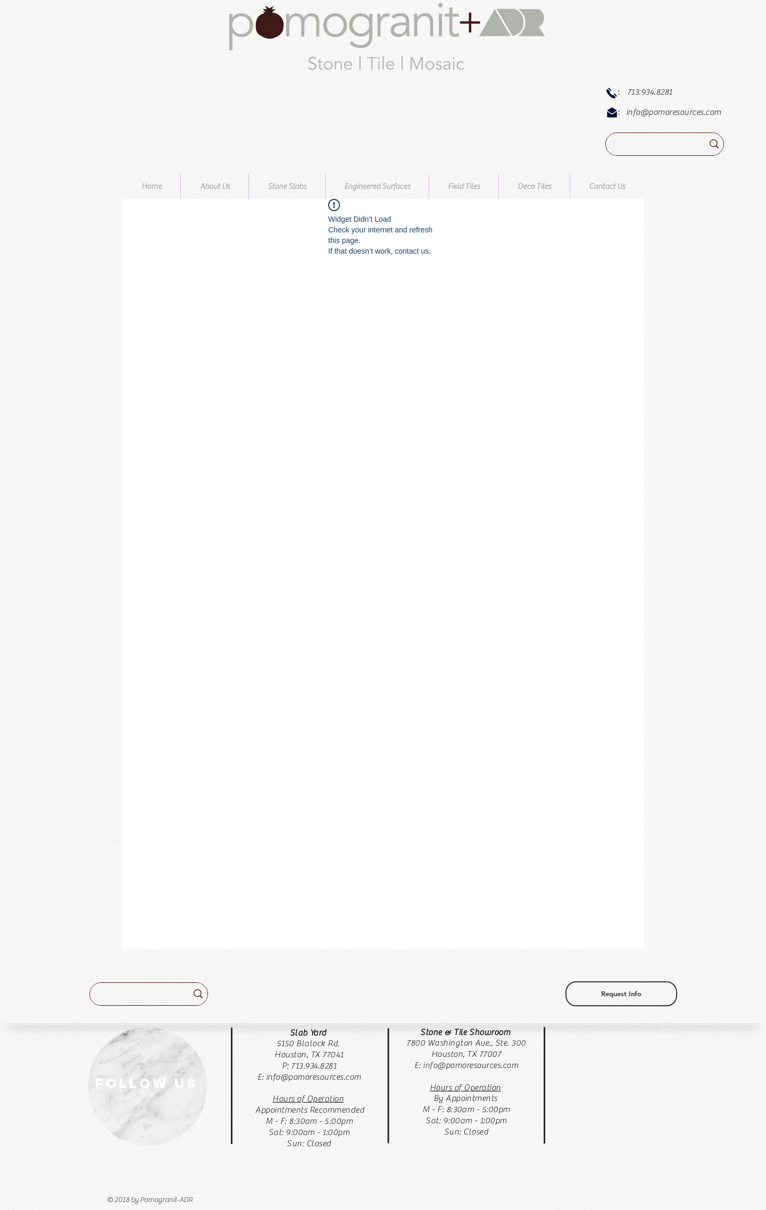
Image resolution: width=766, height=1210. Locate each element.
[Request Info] (621, 993)
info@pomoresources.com (673, 112)
